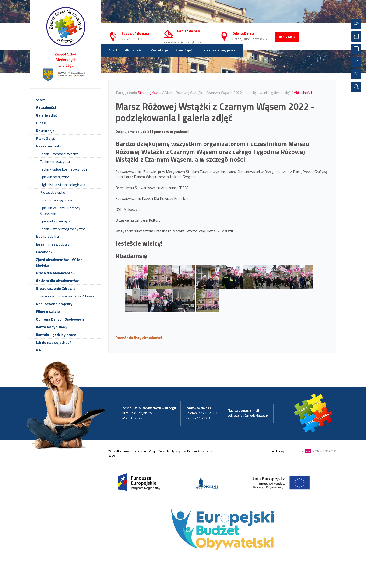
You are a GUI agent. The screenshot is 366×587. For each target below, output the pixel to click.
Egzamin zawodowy (52, 244)
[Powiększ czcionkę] (356, 36)
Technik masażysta (55, 161)
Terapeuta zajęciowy (56, 200)
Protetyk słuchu (52, 192)
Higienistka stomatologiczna (62, 184)
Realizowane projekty (54, 304)
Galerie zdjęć (46, 115)
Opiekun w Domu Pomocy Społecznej (60, 210)
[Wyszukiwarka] (356, 87)
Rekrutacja (287, 36)
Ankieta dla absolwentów (57, 280)
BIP (39, 350)
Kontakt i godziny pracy (218, 50)
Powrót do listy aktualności (139, 337)
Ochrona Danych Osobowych (60, 319)
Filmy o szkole (48, 311)
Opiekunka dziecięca (55, 221)
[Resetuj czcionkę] (356, 62)
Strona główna (149, 92)
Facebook (44, 252)
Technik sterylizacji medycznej (63, 229)
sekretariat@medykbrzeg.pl (185, 42)
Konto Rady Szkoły (51, 327)
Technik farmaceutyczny (59, 154)
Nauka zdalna (47, 236)
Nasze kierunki (48, 146)
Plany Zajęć (183, 50)
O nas (41, 123)
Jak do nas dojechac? (53, 342)
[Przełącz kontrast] (356, 24)
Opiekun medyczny (54, 177)
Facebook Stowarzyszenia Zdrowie (67, 296)
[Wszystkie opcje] (356, 74)
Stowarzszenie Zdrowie (55, 288)
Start (113, 50)
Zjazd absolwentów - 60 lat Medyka (59, 262)
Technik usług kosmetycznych (63, 169)
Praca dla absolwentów (55, 273)
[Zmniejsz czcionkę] (356, 49)
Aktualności (134, 50)
